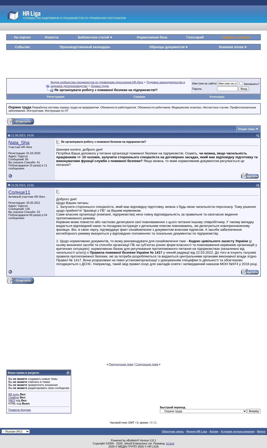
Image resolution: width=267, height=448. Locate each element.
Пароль (197, 88)
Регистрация (55, 96)
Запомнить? (249, 83)
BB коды (13, 394)
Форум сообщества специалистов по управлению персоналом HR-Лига (97, 82)
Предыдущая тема (121, 364)
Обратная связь (173, 431)
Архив (214, 431)
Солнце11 (19, 192)
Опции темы (246, 129)
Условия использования (238, 431)
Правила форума (19, 409)
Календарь (217, 96)
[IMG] (11, 400)
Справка (139, 96)
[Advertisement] (133, 62)
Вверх (261, 431)
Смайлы (13, 397)
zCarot (170, 443)
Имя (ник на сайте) (204, 83)
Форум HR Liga (196, 431)
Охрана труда (100, 86)
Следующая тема (146, 364)
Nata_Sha (18, 142)
